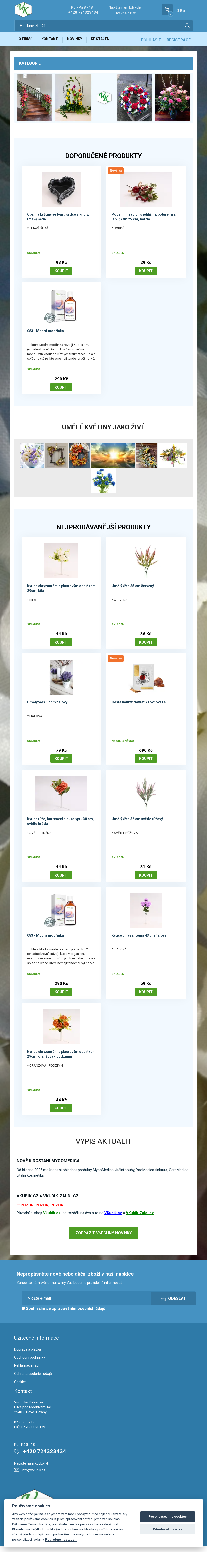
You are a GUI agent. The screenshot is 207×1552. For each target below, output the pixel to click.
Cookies (20, 1388)
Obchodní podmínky (29, 1364)
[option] (103, 101)
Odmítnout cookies (167, 1529)
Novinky (79, 42)
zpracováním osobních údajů (78, 1315)
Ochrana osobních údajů (33, 1380)
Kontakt (53, 42)
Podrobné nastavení (61, 1539)
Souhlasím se (63, 1315)
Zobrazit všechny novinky (103, 1239)
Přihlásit (151, 41)
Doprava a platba (27, 1356)
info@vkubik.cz (125, 13)
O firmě (27, 42)
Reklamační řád (26, 1372)
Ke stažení (108, 42)
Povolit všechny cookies (168, 1516)
